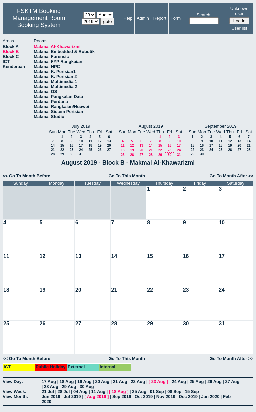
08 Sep (174, 391)
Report (159, 18)
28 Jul (63, 391)
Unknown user (239, 11)
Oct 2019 (144, 396)
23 (71, 150)
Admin (143, 18)
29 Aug (69, 386)
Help (127, 18)
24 (81, 150)
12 (99, 141)
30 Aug (87, 386)
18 (90, 145)
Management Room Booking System (38, 21)
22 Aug (138, 381)
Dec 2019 (188, 396)
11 (90, 141)
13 (109, 141)
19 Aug (84, 381)
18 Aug (66, 381)
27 (109, 150)
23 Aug (158, 381)
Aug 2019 (96, 396)
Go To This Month (126, 175)
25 (90, 150)
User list (239, 28)
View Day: (13, 381)
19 (99, 145)
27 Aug (232, 381)
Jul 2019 (72, 396)
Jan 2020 (210, 396)
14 (53, 145)
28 (53, 154)
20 (109, 145)
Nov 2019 (165, 396)
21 (53, 150)
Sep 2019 (121, 396)
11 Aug (98, 391)
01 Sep (157, 391)
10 (81, 141)
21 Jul (48, 391)
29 (62, 154)
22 (62, 150)
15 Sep (192, 391)
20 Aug (102, 381)
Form (176, 18)
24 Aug (179, 381)
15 (62, 145)
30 (71, 154)
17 (81, 145)
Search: (204, 14)
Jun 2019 (51, 396)
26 (99, 150)
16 (71, 145)
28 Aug (51, 386)
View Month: (15, 396)
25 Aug (197, 381)
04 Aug (80, 391)
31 (81, 154)
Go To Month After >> (231, 175)
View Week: (14, 391)
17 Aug (49, 381)
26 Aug (214, 381)
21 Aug (120, 381)
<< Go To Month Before (26, 175)
